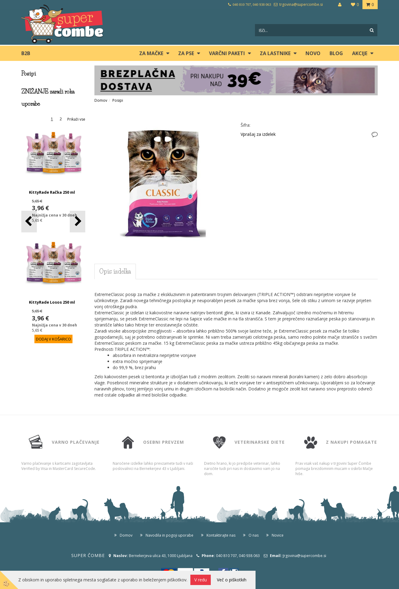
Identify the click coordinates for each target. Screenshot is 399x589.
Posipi (117, 100)
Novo (312, 53)
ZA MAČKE (151, 53)
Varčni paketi (227, 53)
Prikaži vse (76, 119)
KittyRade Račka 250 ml (52, 192)
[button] (77, 221)
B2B (25, 53)
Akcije (359, 53)
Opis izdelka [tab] (115, 271)
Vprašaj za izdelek (258, 134)
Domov (100, 100)
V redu (200, 580)
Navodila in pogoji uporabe (169, 535)
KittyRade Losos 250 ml (52, 302)
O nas (254, 535)
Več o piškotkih (231, 580)
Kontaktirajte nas (221, 535)
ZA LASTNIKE (275, 53)
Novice (278, 535)
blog (336, 53)
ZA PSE (186, 53)
